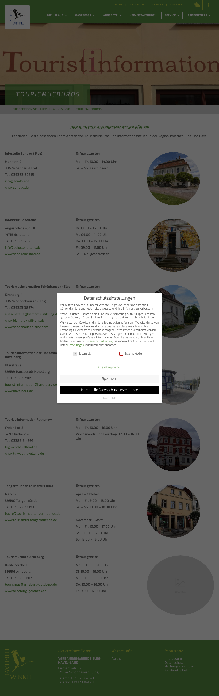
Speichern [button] (109, 378)
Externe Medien (131, 353)
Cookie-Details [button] (109, 398)
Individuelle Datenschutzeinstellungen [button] (109, 389)
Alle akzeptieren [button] (109, 367)
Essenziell (81, 353)
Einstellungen (75, 344)
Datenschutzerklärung (99, 341)
